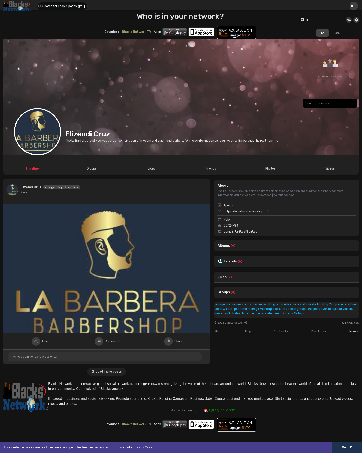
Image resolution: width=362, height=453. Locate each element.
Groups (224, 292)
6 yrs (23, 192)
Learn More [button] (143, 447)
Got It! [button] (347, 447)
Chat (305, 20)
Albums (224, 245)
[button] (62, 6)
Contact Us (281, 331)
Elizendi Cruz (87, 134)
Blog (248, 331)
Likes (222, 277)
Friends (230, 261)
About (218, 331)
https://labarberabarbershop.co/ (246, 211)
